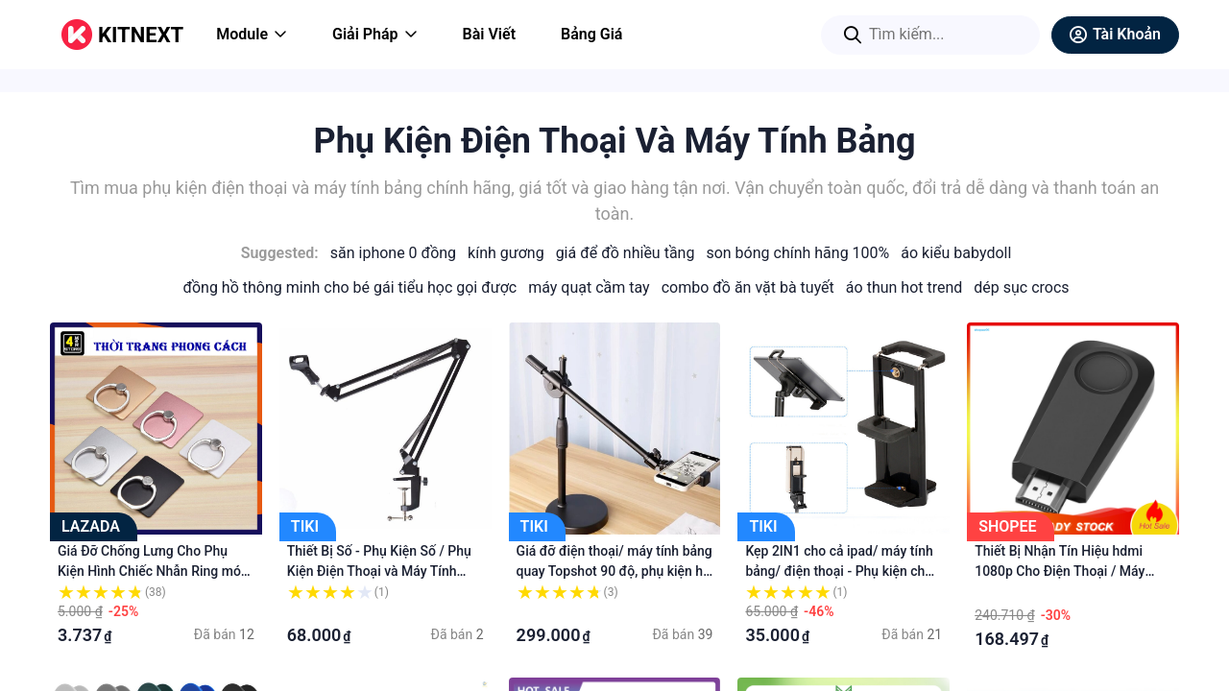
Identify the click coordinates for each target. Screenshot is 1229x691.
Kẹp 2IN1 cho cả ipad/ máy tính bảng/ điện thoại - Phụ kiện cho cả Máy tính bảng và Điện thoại (838, 571)
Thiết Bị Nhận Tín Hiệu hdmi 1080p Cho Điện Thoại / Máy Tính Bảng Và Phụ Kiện (1060, 571)
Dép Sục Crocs (1021, 287)
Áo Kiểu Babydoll (956, 253)
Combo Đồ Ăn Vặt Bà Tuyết (748, 287)
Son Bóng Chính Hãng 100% (797, 253)
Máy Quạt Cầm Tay (588, 287)
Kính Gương (506, 253)
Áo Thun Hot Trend (904, 287)
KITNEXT (140, 35)
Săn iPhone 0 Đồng (393, 253)
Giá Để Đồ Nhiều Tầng (625, 253)
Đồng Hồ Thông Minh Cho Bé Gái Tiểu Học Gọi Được (349, 287)
